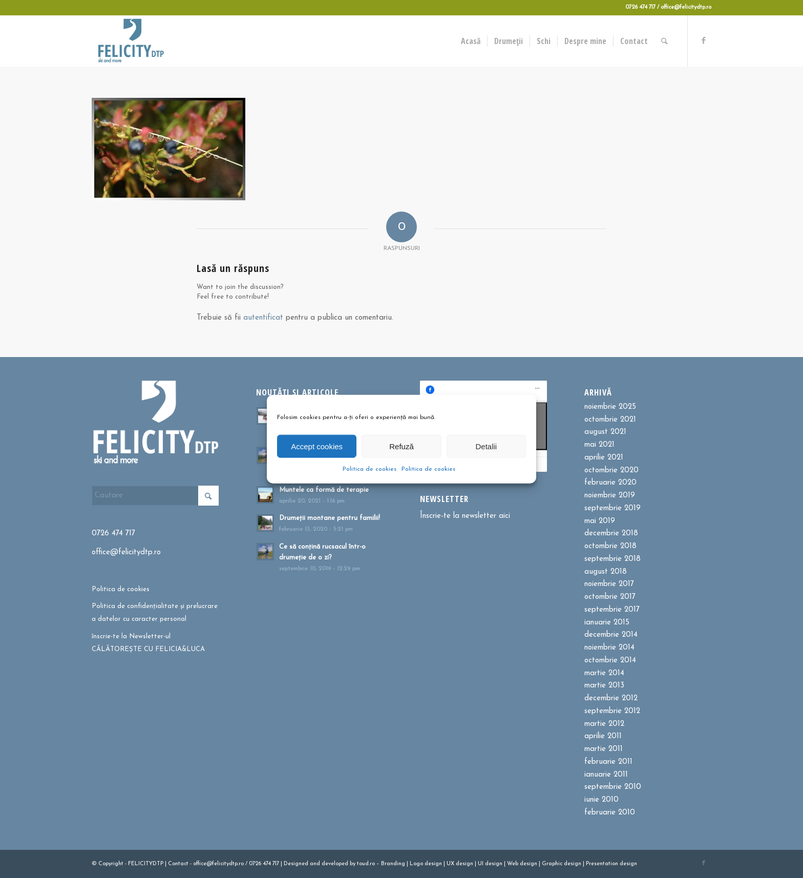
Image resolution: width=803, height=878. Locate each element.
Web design (522, 864)
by (352, 864)
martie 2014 (604, 673)
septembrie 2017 (612, 610)
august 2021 (605, 432)
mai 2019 (599, 521)
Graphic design (561, 864)
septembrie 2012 (612, 711)
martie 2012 (604, 724)
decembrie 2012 (611, 698)
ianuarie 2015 (606, 622)
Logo (416, 864)
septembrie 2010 (612, 787)
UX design (460, 864)
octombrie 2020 (611, 470)
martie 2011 (603, 749)
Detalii (486, 446)
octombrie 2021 (610, 420)
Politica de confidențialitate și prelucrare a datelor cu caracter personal (155, 612)
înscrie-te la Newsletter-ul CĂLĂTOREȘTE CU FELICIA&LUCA (148, 643)
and (315, 864)
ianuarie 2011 (606, 775)
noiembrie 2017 (609, 584)
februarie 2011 (608, 762)
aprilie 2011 (603, 736)
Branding (393, 864)
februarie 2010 (609, 813)
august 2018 (605, 572)
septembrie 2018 (612, 559)
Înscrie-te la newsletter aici (465, 516)
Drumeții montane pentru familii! (329, 518)
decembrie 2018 (611, 533)
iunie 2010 (601, 800)
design (433, 864)
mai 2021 (599, 445)
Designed (296, 864)
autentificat (263, 318)
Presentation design (611, 864)
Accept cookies (317, 446)
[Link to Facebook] (703, 40)
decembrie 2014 (611, 635)
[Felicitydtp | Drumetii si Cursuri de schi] (131, 41)
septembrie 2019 (612, 508)
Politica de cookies (369, 469)
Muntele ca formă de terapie (324, 490)
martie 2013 (604, 685)
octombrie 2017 (610, 597)
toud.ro (366, 864)
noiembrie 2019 (609, 495)
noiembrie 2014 (609, 648)
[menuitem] (471, 41)
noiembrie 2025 (610, 407)
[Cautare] (665, 41)
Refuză (401, 446)
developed (335, 864)
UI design (490, 864)
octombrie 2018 (610, 546)
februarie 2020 (610, 483)
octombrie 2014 (610, 660)
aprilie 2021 (603, 458)
